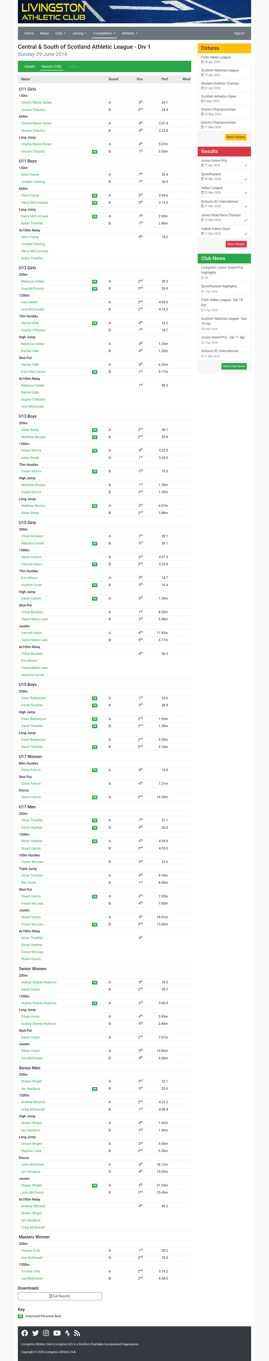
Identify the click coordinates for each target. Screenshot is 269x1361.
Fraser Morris (31, 450)
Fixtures (210, 48)
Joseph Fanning (33, 182)
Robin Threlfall (32, 223)
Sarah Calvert (31, 557)
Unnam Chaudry (33, 110)
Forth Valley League (224, 59)
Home (29, 33)
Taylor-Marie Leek (34, 619)
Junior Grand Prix (224, 163)
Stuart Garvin (31, 848)
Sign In (239, 33)
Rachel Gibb (30, 323)
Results (52, 67)
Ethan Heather (31, 828)
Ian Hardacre (30, 1089)
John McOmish (32, 1165)
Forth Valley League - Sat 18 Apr (222, 305)
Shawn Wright (31, 1081)
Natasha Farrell (32, 543)
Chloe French (31, 770)
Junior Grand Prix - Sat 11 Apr (223, 339)
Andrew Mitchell (33, 1102)
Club (59, 33)
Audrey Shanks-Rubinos (39, 982)
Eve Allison (29, 578)
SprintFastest (224, 177)
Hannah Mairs (31, 564)
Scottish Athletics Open (224, 98)
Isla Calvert (29, 302)
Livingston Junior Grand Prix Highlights (222, 272)
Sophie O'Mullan (33, 330)
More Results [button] (236, 244)
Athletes (128, 33)
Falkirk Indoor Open (224, 232)
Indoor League (224, 191)
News (44, 33)
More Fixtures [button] (236, 137)
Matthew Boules (33, 437)
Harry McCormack (34, 203)
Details (30, 67)
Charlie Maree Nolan (36, 102)
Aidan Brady (30, 430)
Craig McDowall (33, 1109)
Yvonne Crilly (30, 1251)
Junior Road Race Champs (224, 218)
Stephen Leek (31, 1151)
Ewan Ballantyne (33, 698)
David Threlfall (31, 705)
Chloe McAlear (32, 536)
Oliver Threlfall (32, 820)
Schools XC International (224, 204)
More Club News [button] (234, 366)
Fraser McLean (32, 862)
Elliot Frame (30, 175)
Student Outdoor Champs (224, 85)
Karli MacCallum (33, 372)
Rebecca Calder (33, 281)
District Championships (224, 111)
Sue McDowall (31, 1058)
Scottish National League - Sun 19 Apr (224, 323)
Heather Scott (31, 585)
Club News (213, 258)
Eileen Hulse (30, 989)
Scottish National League (224, 72)
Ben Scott (28, 883)
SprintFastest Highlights (219, 288)
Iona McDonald (32, 289)
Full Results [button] (59, 1296)
